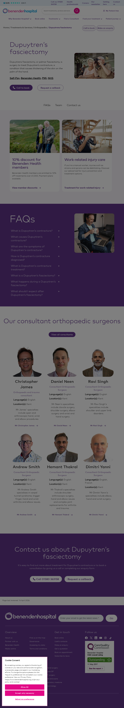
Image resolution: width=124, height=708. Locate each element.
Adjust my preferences (24, 699)
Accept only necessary (24, 693)
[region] (24, 681)
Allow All (24, 687)
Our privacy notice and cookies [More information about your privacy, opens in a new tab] (31, 682)
